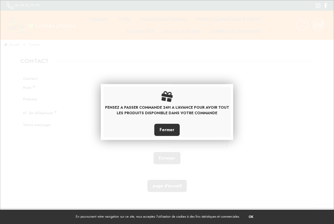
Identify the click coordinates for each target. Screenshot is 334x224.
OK (251, 216)
